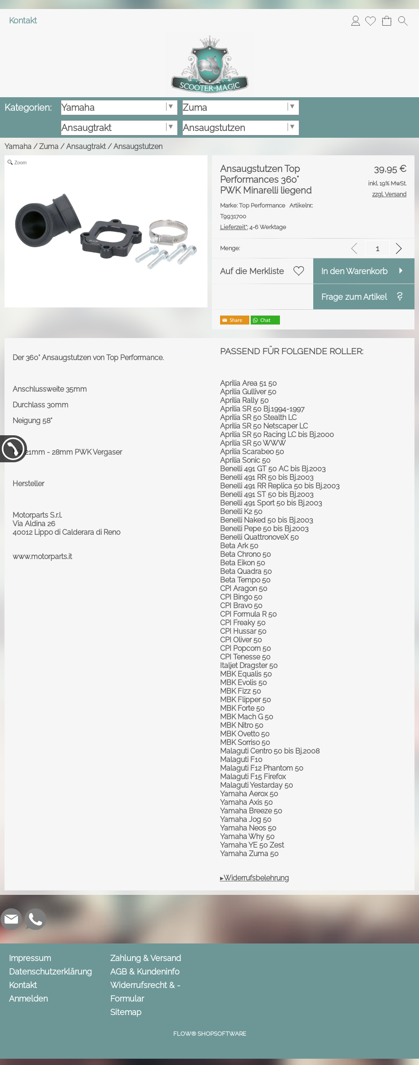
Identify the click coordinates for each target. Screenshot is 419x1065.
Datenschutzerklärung (50, 971)
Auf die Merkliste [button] (252, 271)
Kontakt (23, 20)
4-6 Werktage (253, 227)
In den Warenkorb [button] (354, 271)
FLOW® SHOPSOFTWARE (209, 1033)
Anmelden (355, 20)
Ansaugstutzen (137, 146)
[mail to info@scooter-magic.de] (11, 919)
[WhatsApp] (35, 919)
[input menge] (377, 248)
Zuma (49, 146)
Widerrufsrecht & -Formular (145, 991)
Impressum (30, 958)
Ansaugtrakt (86, 146)
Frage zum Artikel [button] (354, 297)
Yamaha (18, 146)
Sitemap (125, 1012)
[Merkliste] (370, 21)
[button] (403, 21)
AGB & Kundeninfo (145, 971)
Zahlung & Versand (145, 958)
